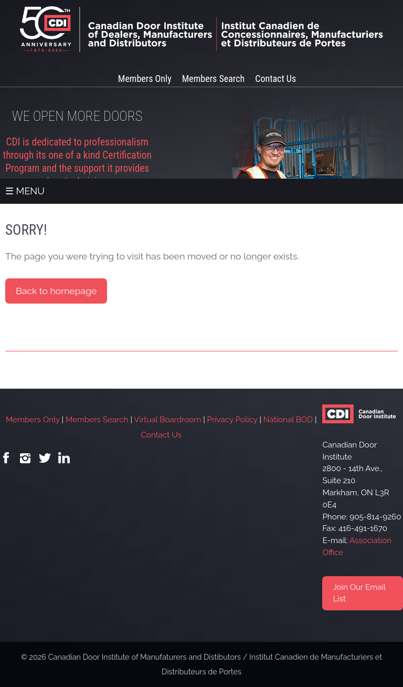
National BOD (288, 419)
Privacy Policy (232, 419)
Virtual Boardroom (167, 419)
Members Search (213, 78)
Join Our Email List (359, 593)
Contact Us (275, 78)
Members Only (145, 78)
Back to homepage (56, 290)
